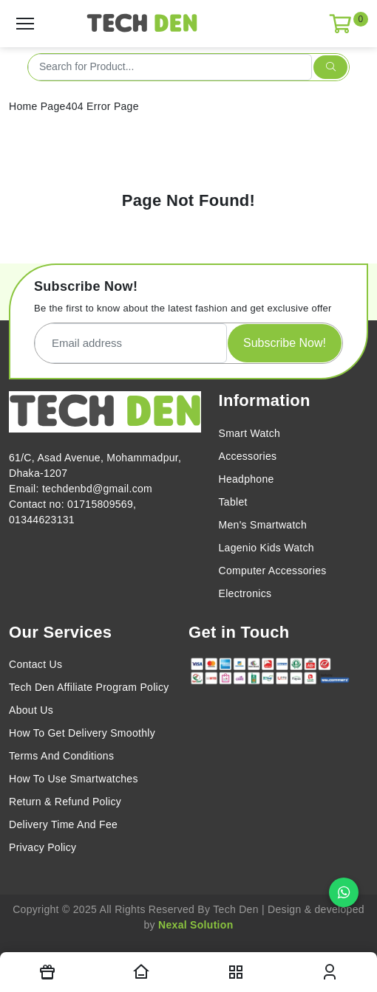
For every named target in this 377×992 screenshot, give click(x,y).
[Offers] (47, 972)
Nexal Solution (195, 925)
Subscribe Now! (284, 343)
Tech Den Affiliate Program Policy (89, 687)
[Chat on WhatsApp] (344, 892)
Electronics (245, 593)
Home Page (37, 106)
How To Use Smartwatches (73, 779)
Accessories (248, 456)
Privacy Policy (42, 847)
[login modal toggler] (330, 972)
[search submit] (330, 67)
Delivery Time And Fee (63, 824)
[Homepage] (142, 972)
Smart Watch (250, 433)
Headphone (246, 479)
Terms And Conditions (61, 756)
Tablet (233, 502)
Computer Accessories (273, 570)
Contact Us (35, 664)
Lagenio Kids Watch (266, 548)
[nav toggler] (235, 972)
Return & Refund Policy (65, 801)
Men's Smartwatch (263, 525)
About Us (31, 710)
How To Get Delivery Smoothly (82, 733)
